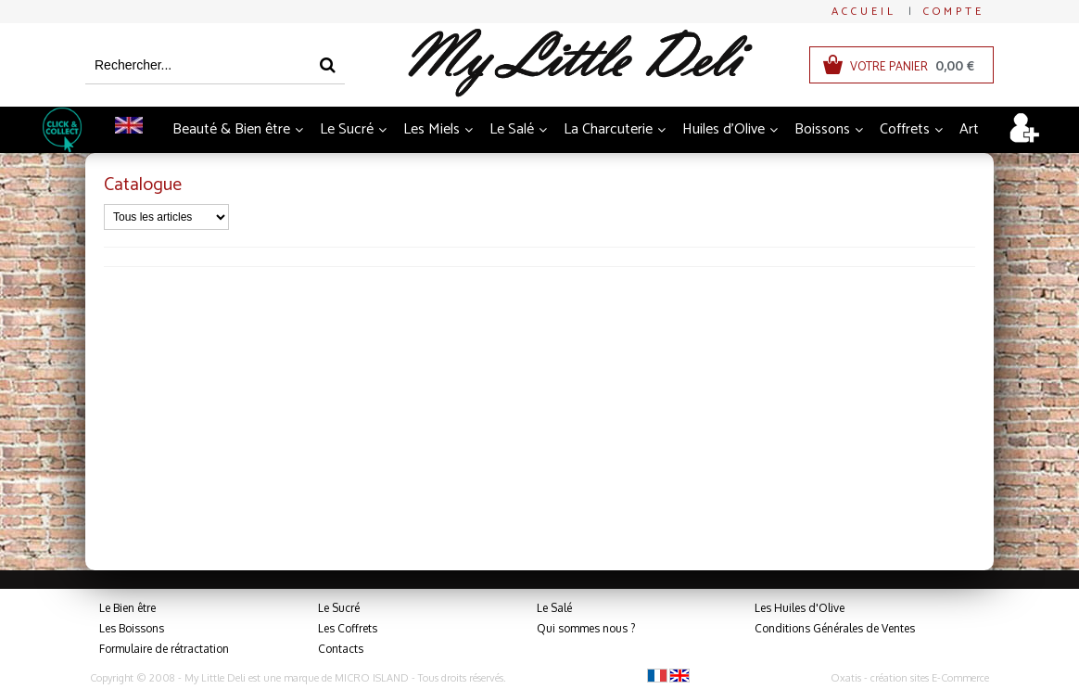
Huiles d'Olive (723, 129)
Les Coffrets (347, 628)
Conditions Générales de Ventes (835, 628)
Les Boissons (131, 628)
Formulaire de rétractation (164, 649)
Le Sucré (347, 129)
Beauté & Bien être (231, 129)
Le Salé (511, 129)
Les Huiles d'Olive (799, 608)
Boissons (822, 129)
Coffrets (905, 129)
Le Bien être (127, 608)
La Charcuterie (608, 129)
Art (969, 129)
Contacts (340, 649)
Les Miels (431, 129)
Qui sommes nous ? (586, 628)
